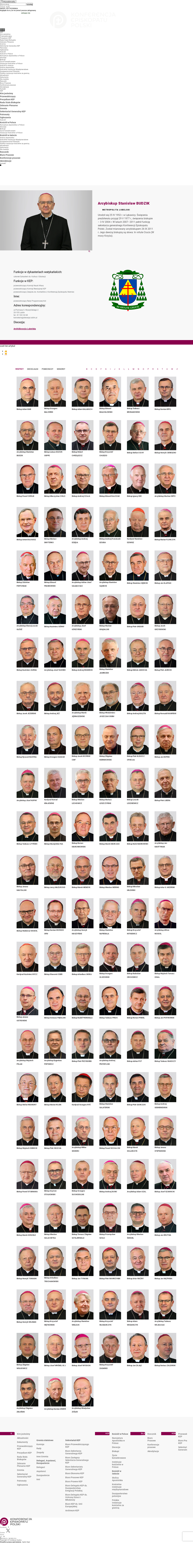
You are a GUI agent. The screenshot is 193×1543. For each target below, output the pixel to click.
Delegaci (40, 1467)
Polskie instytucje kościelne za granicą (118, 1504)
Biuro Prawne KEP (73, 1481)
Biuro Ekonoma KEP (74, 1473)
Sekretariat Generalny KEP (24, 1475)
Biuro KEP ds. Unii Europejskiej (73, 1505)
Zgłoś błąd (26, 1542)
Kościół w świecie (116, 1472)
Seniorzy (61, 369)
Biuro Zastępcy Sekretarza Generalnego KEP (77, 1460)
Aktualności (22, 1438)
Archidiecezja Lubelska (25, 329)
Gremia (20, 1470)
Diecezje (116, 1447)
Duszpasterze (43, 1475)
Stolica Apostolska (117, 1479)
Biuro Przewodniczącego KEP (77, 1445)
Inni (38, 1479)
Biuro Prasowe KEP (74, 1477)
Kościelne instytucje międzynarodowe (120, 1487)
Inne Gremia (42, 1456)
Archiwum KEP (72, 1510)
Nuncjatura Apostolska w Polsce (118, 1440)
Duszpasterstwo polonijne (119, 1494)
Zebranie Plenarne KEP (23, 1464)
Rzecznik (151, 1434)
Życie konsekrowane (119, 1456)
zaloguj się (25, 13)
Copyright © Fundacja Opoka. (11, 1540)
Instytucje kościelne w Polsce (117, 1464)
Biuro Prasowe (151, 1439)
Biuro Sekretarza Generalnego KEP (73, 1452)
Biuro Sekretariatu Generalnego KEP (74, 1468)
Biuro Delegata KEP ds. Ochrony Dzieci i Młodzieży (76, 1497)
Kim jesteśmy (23, 1434)
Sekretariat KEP (72, 1440)
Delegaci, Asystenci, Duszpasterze (46, 1461)
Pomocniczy (47, 369)
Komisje (40, 1444)
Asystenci (41, 1471)
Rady (38, 1448)
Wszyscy (19, 369)
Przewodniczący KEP (25, 1447)
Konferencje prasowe (153, 1445)
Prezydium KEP (24, 1453)
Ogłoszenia (22, 1485)
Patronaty (22, 1481)
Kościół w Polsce (120, 1434)
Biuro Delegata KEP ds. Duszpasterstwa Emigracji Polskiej (76, 1488)
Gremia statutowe (44, 1440)
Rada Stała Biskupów (22, 1458)
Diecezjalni (32, 369)
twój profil (6, 6)
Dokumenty (22, 1442)
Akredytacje (153, 1451)
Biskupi (115, 1451)
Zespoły (40, 1452)
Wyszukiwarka (9, 1)
